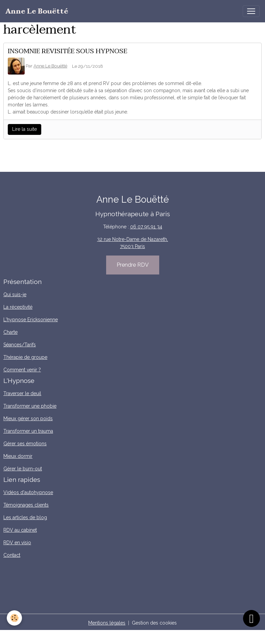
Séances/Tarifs (19, 344)
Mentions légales (106, 623)
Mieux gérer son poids (28, 418)
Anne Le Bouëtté (50, 65)
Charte (10, 332)
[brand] (36, 11)
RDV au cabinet (20, 530)
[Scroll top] (251, 618)
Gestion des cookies (154, 623)
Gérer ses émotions (25, 443)
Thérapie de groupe (25, 357)
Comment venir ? (22, 369)
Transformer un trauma (28, 431)
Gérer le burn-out (22, 468)
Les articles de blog (25, 517)
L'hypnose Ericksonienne (30, 319)
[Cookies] (14, 618)
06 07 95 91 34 (146, 226)
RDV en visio (17, 542)
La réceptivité (17, 307)
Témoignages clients (26, 505)
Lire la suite (24, 129)
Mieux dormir (17, 456)
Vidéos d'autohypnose (28, 492)
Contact (11, 555)
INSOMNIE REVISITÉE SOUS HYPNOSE (67, 51)
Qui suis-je (14, 294)
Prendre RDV (133, 265)
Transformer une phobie (29, 406)
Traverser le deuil (22, 393)
